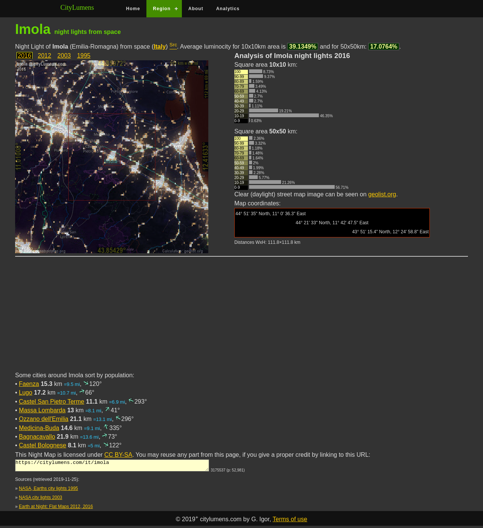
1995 (84, 55)
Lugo (25, 392)
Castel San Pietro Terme (51, 401)
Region (162, 8)
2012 (44, 55)
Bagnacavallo (37, 436)
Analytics (228, 8)
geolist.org (382, 194)
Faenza (29, 384)
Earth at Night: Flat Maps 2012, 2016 (56, 508)
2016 (24, 55)
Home (133, 8)
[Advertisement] (241, 318)
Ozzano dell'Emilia (43, 419)
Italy (160, 46)
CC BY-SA (118, 454)
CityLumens (77, 7)
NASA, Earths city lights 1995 (48, 490)
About (195, 8)
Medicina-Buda (39, 428)
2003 (64, 55)
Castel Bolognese (42, 445)
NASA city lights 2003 (40, 499)
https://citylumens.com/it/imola (112, 466)
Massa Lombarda (42, 410)
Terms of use (290, 521)
